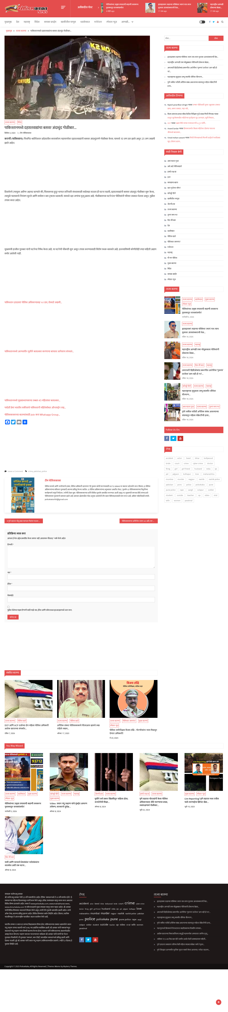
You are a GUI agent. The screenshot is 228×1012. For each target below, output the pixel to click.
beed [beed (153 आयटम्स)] (188, 457)
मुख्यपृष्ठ (8, 21)
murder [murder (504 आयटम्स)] (181, 478)
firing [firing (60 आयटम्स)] (168, 468)
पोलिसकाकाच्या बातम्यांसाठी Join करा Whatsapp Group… (32, 414)
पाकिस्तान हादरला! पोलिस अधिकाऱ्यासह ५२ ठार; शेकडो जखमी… (33, 302)
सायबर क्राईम (50, 21)
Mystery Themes (70, 966)
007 (169, 123)
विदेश (37, 21)
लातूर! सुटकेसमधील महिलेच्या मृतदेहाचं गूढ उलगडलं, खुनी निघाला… (191, 117)
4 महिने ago (118, 11)
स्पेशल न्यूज (111, 21)
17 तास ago (170, 11)
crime (30, 471)
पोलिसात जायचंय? (174, 241)
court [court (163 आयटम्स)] (177, 462)
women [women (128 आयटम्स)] (177, 499)
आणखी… (125, 21)
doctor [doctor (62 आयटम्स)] (210, 462)
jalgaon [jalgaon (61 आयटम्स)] (176, 473)
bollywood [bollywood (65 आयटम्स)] (208, 457)
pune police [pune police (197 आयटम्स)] (171, 489)
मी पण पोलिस (172, 257)
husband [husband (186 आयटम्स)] (198, 468)
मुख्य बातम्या (172, 263)
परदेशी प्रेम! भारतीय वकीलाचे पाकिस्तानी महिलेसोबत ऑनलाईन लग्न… (35, 407)
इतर (169, 177)
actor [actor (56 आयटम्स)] (179, 457)
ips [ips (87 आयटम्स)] (216, 468)
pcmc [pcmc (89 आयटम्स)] (179, 484)
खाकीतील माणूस (68, 21)
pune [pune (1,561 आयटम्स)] (211, 484)
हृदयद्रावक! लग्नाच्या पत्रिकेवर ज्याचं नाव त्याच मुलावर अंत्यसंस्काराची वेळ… (182, 6)
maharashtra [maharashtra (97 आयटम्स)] (208, 473)
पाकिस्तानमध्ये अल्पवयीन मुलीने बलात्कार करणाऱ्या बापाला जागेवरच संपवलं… (39, 351)
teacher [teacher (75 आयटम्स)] (190, 494)
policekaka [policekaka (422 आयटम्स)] (200, 484)
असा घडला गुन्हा (173, 160)
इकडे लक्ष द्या (172, 171)
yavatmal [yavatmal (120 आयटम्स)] (188, 499)
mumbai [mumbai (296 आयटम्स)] (169, 478)
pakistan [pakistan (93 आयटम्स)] (169, 484)
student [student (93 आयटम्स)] (169, 494)
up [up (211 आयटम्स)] (199, 494)
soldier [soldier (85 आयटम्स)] (211, 489)
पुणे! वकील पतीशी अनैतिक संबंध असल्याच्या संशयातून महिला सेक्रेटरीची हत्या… (192, 83)
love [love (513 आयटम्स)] (197, 473)
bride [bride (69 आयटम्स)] (168, 462)
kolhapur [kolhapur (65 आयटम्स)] (187, 473)
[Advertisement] (81, 168)
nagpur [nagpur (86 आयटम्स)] (191, 478)
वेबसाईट (10, 595)
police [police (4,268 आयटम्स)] (188, 484)
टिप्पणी (10, 544)
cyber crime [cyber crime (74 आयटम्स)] (198, 462)
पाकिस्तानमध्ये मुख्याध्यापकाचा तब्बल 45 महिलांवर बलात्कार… (32, 400)
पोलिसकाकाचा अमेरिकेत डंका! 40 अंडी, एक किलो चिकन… (140, 520)
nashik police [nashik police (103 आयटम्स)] (214, 478)
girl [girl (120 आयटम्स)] (176, 468)
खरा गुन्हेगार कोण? (174, 187)
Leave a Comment (15, 471)
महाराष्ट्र (27, 21)
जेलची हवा (171, 203)
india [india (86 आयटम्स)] (208, 468)
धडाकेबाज (85, 21)
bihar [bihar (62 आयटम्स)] (197, 457)
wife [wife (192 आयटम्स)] (168, 499)
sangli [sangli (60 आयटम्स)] (190, 489)
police (44, 471)
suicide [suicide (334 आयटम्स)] (180, 494)
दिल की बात (172, 220)
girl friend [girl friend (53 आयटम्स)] (186, 468)
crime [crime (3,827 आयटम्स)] (186, 462)
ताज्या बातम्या (10, 122)
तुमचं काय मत (172, 214)
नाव (9, 572)
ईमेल (9, 583)
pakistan (37, 471)
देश (17, 21)
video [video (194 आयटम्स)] (207, 494)
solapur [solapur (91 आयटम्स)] (200, 489)
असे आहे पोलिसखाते (175, 166)
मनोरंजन (98, 21)
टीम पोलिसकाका (25, 133)
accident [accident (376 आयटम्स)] (169, 457)
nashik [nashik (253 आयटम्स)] (201, 478)
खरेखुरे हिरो (172, 193)
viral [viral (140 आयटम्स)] (215, 494)
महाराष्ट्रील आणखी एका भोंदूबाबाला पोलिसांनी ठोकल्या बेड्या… (189, 62)
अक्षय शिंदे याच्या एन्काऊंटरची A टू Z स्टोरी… (191, 123)
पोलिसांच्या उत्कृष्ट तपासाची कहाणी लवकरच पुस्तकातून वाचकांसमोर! (130, 6)
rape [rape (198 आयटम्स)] (182, 489)
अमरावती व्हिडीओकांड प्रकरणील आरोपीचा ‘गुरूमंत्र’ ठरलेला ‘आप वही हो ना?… (192, 69)
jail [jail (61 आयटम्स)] (167, 473)
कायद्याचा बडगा (173, 182)
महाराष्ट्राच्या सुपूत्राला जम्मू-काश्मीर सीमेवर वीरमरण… (185, 76)
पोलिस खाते (172, 236)
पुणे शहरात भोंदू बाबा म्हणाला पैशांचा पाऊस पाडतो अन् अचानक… (25, 520)
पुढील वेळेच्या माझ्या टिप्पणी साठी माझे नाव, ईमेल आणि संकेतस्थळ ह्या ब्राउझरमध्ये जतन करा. (39, 609)
